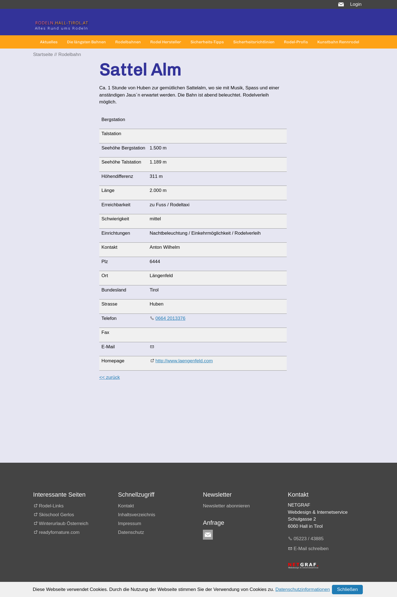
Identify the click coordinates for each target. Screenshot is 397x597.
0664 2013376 (170, 318)
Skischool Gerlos (56, 514)
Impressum (129, 523)
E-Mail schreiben (311, 548)
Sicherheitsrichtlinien (254, 41)
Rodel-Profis (296, 41)
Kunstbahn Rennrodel (338, 41)
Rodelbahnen (128, 41)
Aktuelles (49, 41)
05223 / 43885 (309, 538)
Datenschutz (131, 532)
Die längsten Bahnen (86, 41)
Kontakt (126, 505)
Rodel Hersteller (165, 41)
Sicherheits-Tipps (207, 41)
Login (356, 4)
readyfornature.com (59, 532)
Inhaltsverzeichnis (136, 514)
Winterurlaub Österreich (63, 523)
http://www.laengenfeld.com (184, 360)
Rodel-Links (51, 505)
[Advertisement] (193, 424)
